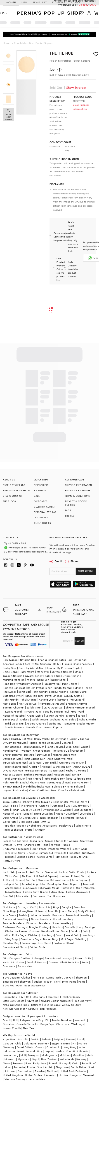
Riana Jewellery (44, 813)
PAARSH (76, 774)
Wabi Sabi (72, 746)
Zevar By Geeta (31, 809)
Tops (45, 844)
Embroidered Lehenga (58, 958)
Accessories (12, 887)
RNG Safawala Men (79, 778)
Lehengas (8, 840)
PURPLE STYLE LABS (14, 485)
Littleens (36, 1004)
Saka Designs (52, 1004)
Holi (15, 1020)
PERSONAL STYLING (45, 512)
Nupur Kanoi (58, 679)
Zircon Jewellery (41, 919)
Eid (47, 1020)
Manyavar (43, 671)
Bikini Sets (9, 852)
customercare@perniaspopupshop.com (28, 551)
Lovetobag (86, 813)
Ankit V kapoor (79, 738)
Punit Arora (34, 778)
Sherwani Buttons (49, 879)
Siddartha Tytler (13, 695)
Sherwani (51, 872)
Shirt (57, 981)
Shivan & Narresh (62, 671)
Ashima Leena (47, 699)
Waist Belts (72, 935)
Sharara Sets (32, 844)
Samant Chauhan (13, 707)
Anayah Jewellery (67, 813)
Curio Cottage (12, 801)
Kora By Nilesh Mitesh (71, 790)
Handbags (47, 935)
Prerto (29, 829)
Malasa (24, 719)
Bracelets (45, 907)
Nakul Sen (43, 679)
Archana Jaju (58, 719)
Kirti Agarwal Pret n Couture (20, 1008)
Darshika (29, 754)
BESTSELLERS (41, 485)
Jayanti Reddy (33, 675)
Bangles (66, 907)
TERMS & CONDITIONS (77, 495)
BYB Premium (48, 1008)
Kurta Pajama (80, 879)
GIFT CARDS (40, 501)
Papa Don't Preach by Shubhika (22, 683)
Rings (56, 907)
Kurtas (63, 872)
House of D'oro (12, 813)
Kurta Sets (36, 840)
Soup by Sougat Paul (56, 711)
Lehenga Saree (26, 856)
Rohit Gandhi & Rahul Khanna (50, 691)
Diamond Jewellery (38, 923)
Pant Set (8, 896)
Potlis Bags (19, 935)
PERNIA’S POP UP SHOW (16, 490)
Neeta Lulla (9, 703)
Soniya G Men (80, 782)
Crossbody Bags (31, 939)
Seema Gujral (78, 691)
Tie (49, 896)
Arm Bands (9, 915)
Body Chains (86, 911)
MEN (24, 2)
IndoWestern (13, 891)
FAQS (68, 510)
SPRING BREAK (12, 786)
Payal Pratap (52, 683)
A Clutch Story (29, 817)
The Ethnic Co (60, 750)
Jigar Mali (18, 723)
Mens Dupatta (71, 884)
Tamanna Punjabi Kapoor (79, 723)
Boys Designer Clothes (16, 977)
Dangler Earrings (39, 927)
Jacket (38, 981)
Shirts (39, 872)
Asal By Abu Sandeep (38, 663)
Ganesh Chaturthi (27, 1024)
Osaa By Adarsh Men (31, 667)
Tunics (66, 844)
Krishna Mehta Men (64, 754)
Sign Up (79, 640)
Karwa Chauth (12, 1028)
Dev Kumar (43, 754)
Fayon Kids (10, 996)
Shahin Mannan (14, 727)
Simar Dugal (10, 719)
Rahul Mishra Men (54, 778)
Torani (81, 715)
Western (89, 887)
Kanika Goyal (13, 711)
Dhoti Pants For (69, 962)
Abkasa (46, 766)
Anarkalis (22, 840)
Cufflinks (66, 887)
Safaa (72, 719)
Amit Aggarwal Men (59, 758)
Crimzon (40, 829)
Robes (75, 876)
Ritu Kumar (9, 691)
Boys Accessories (34, 985)
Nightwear (88, 852)
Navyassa (33, 1000)
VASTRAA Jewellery (77, 805)
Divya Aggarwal (54, 707)
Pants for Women (59, 848)
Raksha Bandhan (62, 1020)
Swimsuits (60, 852)
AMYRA (45, 821)
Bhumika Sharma (76, 703)
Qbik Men (35, 762)
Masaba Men (62, 774)
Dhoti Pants (39, 848)
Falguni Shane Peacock (78, 663)
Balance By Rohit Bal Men (67, 786)
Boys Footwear (12, 985)
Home (6, 42)
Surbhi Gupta (39, 719)
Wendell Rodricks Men (36, 786)
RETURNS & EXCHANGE (77, 490)
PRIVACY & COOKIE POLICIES (76, 503)
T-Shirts (7, 879)
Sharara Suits (83, 958)
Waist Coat (12, 876)
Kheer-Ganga (41, 750)
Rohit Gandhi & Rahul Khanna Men (24, 782)
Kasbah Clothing (76, 770)
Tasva (6, 738)
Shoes (64, 931)
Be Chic (81, 817)
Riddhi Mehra (62, 687)
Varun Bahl (77, 699)
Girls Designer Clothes (16, 958)
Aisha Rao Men (62, 766)
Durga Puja (47, 1024)
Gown (18, 844)
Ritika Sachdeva (13, 829)
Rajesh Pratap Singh (39, 687)
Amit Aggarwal (28, 703)
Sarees (49, 840)
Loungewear (29, 887)
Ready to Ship (79, 856)
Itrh (7, 723)
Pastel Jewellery (63, 919)
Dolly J (57, 663)
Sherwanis (86, 840)
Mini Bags (67, 939)
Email (56, 561)
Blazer (48, 981)
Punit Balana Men (34, 758)
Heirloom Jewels (40, 915)
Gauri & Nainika (12, 675)
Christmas (62, 1024)
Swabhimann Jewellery (57, 809)
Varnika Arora (78, 801)
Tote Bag (80, 939)
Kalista (49, 675)
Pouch (59, 935)
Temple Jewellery (13, 923)
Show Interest (76, 87)
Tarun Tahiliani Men (15, 762)
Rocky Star (9, 667)
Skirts (21, 852)
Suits (72, 872)
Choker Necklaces (16, 931)
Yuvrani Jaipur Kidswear (56, 1000)
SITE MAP (70, 515)
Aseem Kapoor (53, 727)
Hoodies (64, 876)
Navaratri (81, 1020)
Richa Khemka (87, 719)
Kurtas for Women (67, 840)
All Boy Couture (71, 1004)
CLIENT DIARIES (42, 523)
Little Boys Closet (13, 1000)
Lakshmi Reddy (71, 996)
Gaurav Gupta (73, 695)
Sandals (75, 931)
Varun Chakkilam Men (42, 790)
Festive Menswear (77, 891)
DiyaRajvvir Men (13, 770)
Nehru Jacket (26, 872)
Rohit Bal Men (55, 746)
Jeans (65, 879)
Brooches (59, 896)
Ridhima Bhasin (82, 687)
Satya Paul (65, 659)
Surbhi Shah (34, 707)
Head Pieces (68, 911)
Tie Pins (26, 876)
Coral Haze (9, 821)
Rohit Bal (24, 691)
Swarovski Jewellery (15, 919)
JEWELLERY (40, 2)
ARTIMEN (34, 766)
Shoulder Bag (11, 942)
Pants (80, 872)
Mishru (31, 679)
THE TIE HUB (62, 53)
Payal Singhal (53, 695)
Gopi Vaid (77, 711)
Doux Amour (10, 817)
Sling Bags (11, 939)
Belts (86, 931)
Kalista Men (57, 770)
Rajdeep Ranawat (14, 687)
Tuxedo (26, 884)
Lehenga (37, 958)
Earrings (23, 907)
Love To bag (10, 805)
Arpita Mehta (35, 715)
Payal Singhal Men (14, 778)
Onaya (79, 671)
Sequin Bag (29, 942)
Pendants (58, 915)
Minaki (28, 813)
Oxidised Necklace (40, 931)
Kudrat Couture (12, 774)
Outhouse (57, 805)
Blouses (9, 856)
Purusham (77, 750)
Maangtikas (26, 911)
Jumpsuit (88, 884)
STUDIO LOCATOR (13, 495)
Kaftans (55, 844)
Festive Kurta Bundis (35, 891)
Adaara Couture (36, 723)
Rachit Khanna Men (15, 766)
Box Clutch (44, 942)
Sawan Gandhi (54, 715)
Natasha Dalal (28, 659)
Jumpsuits (45, 852)
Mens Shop (57, 891)
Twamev (25, 750)
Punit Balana (70, 683)
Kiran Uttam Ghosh (67, 675)
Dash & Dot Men (22, 738)
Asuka (84, 746)
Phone (74, 561)
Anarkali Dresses (37, 962)
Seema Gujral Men (58, 782)
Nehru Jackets (64, 977)
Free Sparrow (82, 1000)
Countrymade (59, 738)
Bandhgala (54, 884)
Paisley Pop (66, 825)
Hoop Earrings (86, 927)
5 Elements (67, 817)
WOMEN (11, 2)
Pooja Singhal (48, 659)
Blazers (19, 879)
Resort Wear (79, 848)
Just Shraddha (83, 809)
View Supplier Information (81, 106)
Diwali (7, 1020)
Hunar (15, 809)
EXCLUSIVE (40, 490)
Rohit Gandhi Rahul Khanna (20, 699)
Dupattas (74, 852)
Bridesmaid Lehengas (16, 848)
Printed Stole (37, 947)
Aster (6, 809)
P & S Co (24, 996)
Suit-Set (31, 879)
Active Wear (23, 896)
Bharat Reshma (12, 754)
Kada (55, 931)
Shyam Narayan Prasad (80, 707)
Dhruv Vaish (41, 738)
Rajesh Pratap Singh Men (44, 742)
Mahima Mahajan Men (38, 774)
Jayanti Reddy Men (15, 790)
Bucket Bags (50, 939)
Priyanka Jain (32, 711)
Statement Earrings (15, 927)
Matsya (70, 715)
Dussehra (8, 1024)
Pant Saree (61, 856)
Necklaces (9, 907)
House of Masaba (14, 715)
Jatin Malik (50, 762)
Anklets (23, 915)
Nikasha (63, 699)
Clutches (33, 935)
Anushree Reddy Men (71, 762)
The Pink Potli (29, 805)
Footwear (39, 896)
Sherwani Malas (49, 887)
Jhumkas (57, 927)
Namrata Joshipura (52, 703)
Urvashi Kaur (34, 727)
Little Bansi (38, 996)
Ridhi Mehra (27, 671)
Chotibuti (53, 996)
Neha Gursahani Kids (16, 1004)
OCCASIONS (41, 517)
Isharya (28, 801)
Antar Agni (80, 659)
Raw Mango (10, 659)
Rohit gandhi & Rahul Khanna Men (23, 746)
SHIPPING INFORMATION (78, 485)
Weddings (77, 1024)
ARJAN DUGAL (81, 766)
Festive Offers (11, 860)
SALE (37, 495)
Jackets (32, 852)
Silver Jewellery (61, 923)
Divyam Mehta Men (14, 742)
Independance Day (31, 1020)
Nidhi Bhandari (49, 817)
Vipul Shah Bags (29, 821)
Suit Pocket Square (45, 876)
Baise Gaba (10, 671)
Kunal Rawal (10, 750)
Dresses (7, 844)
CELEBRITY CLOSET (44, 506)
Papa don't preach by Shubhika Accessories (30, 825)
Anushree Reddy (13, 663)
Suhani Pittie (83, 825)
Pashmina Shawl (64, 942)
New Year (29, 1028)
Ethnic (78, 887)
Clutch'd (44, 805)
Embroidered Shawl (15, 947)
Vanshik (66, 742)
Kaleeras (40, 911)
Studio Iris (55, 723)
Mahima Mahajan (14, 679)
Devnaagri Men (12, 758)
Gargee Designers (36, 770)
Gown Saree (45, 856)
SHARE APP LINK (85, 571)
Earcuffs (53, 911)
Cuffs (33, 907)
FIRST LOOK (9, 501)
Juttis (6, 935)
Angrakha (39, 884)
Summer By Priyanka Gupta (64, 667)
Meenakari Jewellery (79, 915)
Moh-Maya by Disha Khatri (51, 801)
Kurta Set (8, 962)
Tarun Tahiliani (34, 695)
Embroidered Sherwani (17, 981)
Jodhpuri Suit (11, 884)
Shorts (85, 876)
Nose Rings (9, 911)
